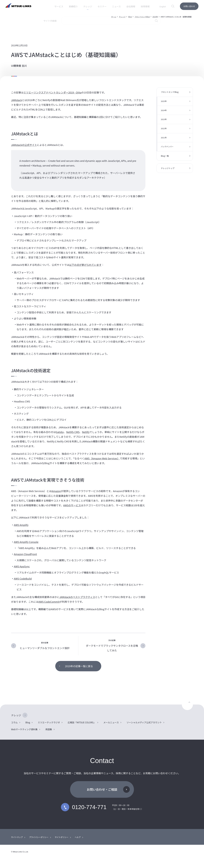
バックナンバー (167, 146)
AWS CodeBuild (23, 578)
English (163, 7)
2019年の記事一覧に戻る (79, 666)
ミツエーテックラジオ (49, 722)
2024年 (164, 110)
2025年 (164, 101)
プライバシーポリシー (38, 837)
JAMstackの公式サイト (24, 145)
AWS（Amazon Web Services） (102, 458)
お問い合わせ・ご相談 (102, 789)
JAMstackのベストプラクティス (77, 597)
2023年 (164, 119)
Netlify (86, 432)
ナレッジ (122, 16)
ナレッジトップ (167, 168)
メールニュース (111, 722)
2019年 (155, 16)
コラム (14, 722)
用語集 (48, 729)
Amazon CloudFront (25, 554)
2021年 (164, 137)
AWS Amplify (21, 525)
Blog (130, 16)
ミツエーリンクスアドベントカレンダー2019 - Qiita (52, 92)
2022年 (164, 128)
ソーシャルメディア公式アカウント (144, 722)
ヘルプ (78, 837)
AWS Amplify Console (26, 542)
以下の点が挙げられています (85, 265)
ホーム (113, 16)
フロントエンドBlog (142, 16)
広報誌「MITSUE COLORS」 (82, 722)
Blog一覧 (165, 155)
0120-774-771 (84, 807)
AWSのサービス (72, 505)
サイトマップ (17, 837)
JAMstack (16, 100)
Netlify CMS (72, 432)
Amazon (56, 491)
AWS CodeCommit (49, 601)
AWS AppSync (22, 566)
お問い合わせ (189, 6)
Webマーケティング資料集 (24, 729)
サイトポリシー (61, 837)
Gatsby (60, 432)
